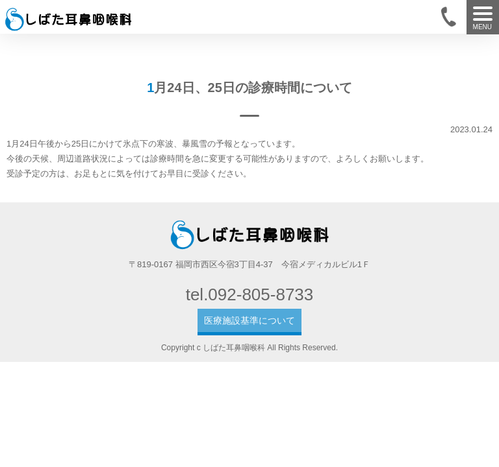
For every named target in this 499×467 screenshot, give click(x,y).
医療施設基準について (249, 320)
